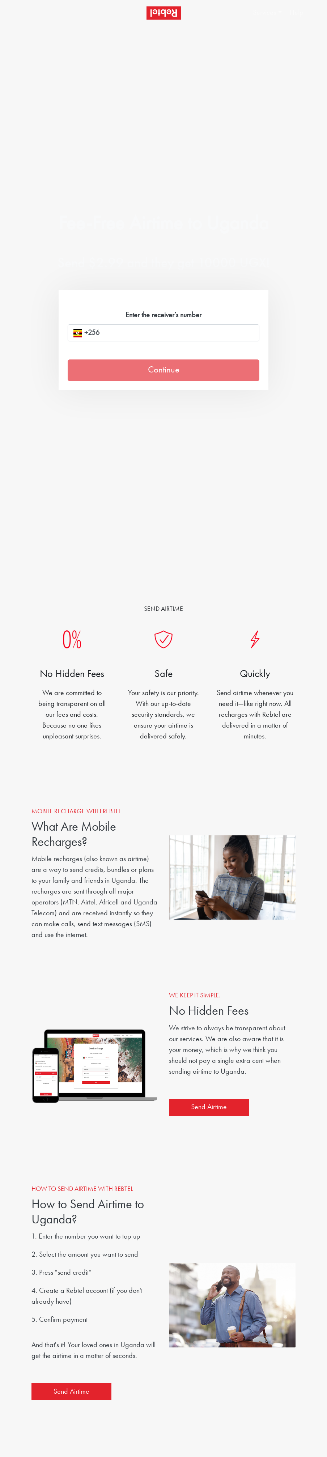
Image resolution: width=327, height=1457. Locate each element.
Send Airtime (209, 1107)
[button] (268, 13)
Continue (163, 370)
